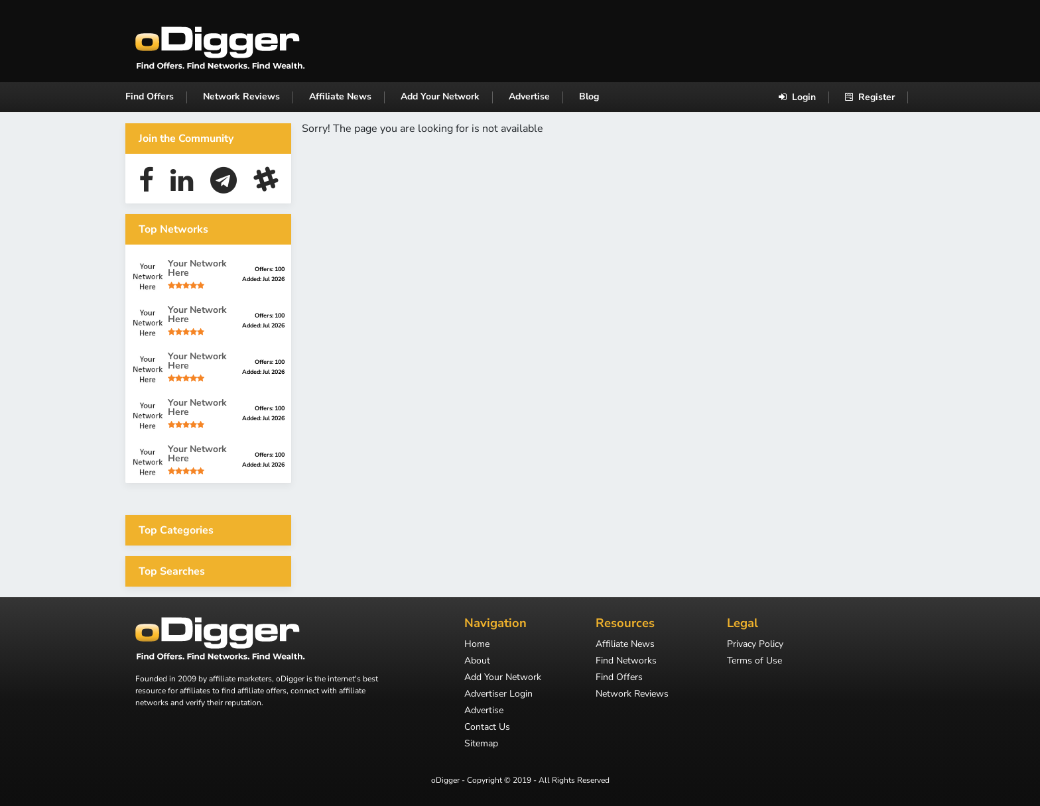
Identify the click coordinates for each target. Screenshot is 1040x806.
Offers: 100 (270, 269)
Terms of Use (754, 661)
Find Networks (626, 661)
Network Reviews (241, 96)
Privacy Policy (755, 645)
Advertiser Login (498, 694)
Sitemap (481, 744)
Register (870, 97)
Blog (589, 96)
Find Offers (149, 96)
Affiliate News (340, 96)
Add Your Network (440, 96)
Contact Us (487, 727)
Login (797, 97)
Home (476, 645)
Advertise (529, 96)
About (477, 661)
